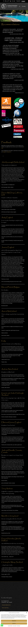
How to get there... (5, 607)
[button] (26, 612)
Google (4, 151)
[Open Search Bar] (19, 6)
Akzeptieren (14, 620)
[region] (14, 16)
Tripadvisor (9, 151)
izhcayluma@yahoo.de (6, 604)
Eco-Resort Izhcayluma (12, 5)
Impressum (18, 625)
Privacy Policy (15, 625)
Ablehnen (14, 623)
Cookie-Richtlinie (10, 625)
